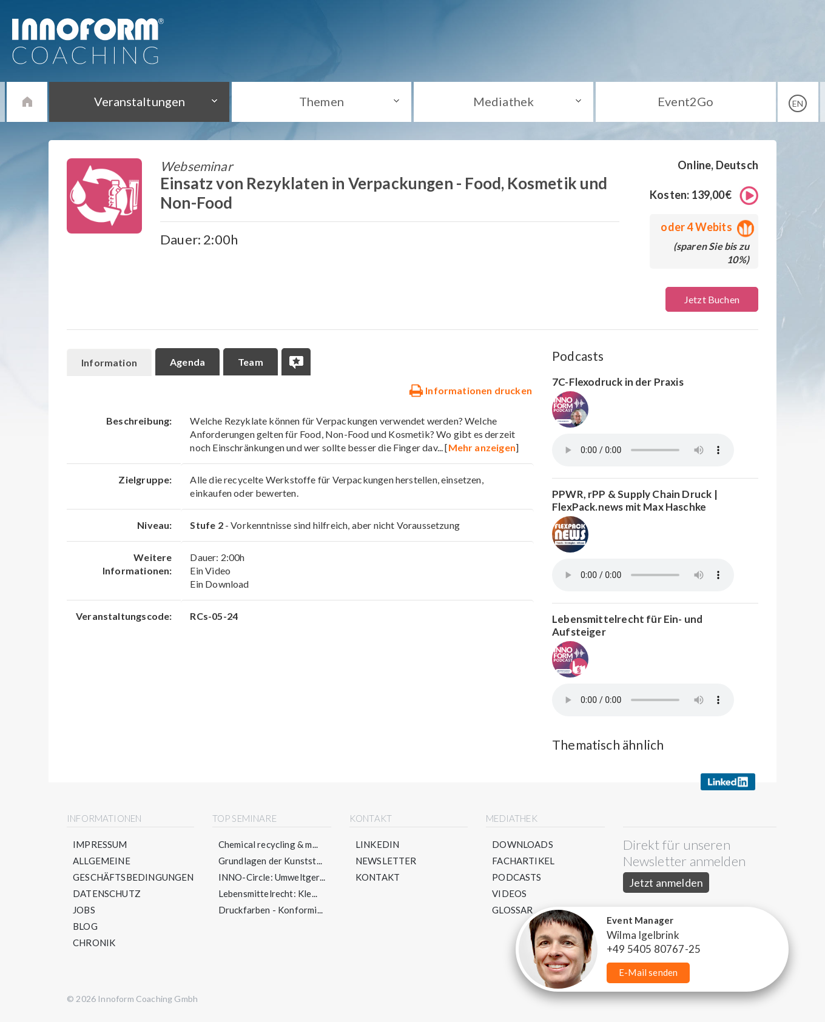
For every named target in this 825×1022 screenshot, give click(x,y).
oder (705, 227)
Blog (85, 926)
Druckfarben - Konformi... (270, 909)
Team (250, 362)
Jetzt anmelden (666, 882)
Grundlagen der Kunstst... (270, 860)
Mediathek (503, 101)
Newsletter (386, 860)
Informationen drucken (470, 390)
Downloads (522, 844)
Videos (509, 893)
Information (109, 362)
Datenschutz (107, 893)
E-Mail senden (648, 972)
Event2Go (685, 101)
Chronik (94, 942)
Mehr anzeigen (482, 447)
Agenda (187, 362)
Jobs (84, 909)
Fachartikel (523, 860)
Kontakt (377, 877)
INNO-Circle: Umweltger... (272, 877)
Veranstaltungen (139, 101)
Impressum (100, 844)
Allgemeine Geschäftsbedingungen (133, 868)
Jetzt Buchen (711, 299)
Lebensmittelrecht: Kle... (268, 893)
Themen (321, 101)
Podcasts (516, 877)
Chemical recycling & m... (268, 844)
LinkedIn (377, 844)
